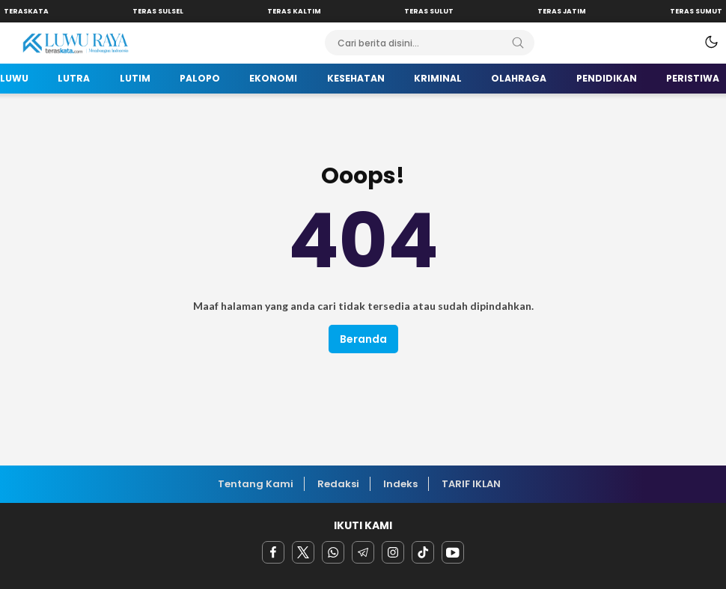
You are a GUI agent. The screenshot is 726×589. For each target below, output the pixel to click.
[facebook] (273, 552)
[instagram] (393, 552)
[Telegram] (363, 552)
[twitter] (303, 552)
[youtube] (453, 552)
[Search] (518, 42)
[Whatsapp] (333, 552)
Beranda (363, 339)
